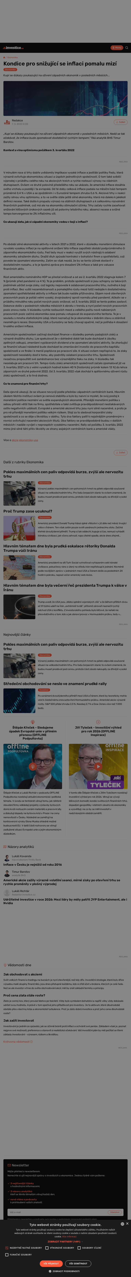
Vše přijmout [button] (51, 1263)
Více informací (69, 1236)
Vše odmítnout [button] (78, 1263)
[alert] (65, 638)
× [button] (127, 1223)
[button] (65, 1241)
